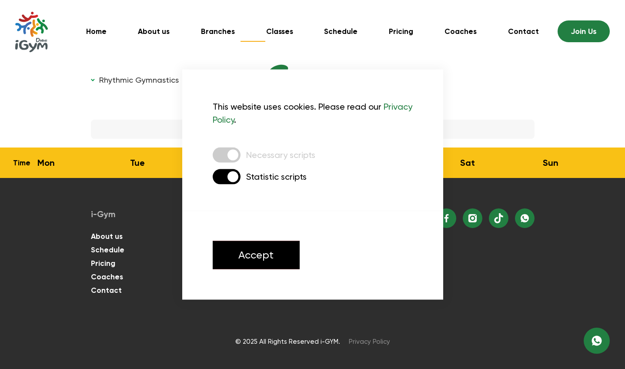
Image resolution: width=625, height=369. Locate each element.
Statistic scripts (276, 176)
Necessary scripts (280, 155)
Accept (256, 255)
